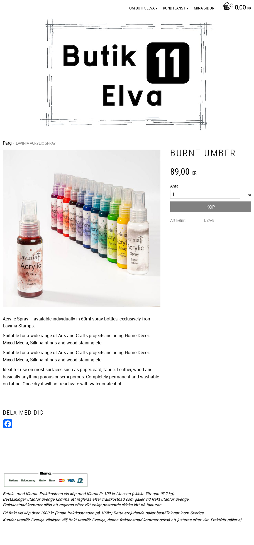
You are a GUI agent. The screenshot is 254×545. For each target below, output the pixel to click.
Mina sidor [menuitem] (204, 8)
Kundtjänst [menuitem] (174, 8)
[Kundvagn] (235, 8)
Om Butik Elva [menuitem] (142, 8)
